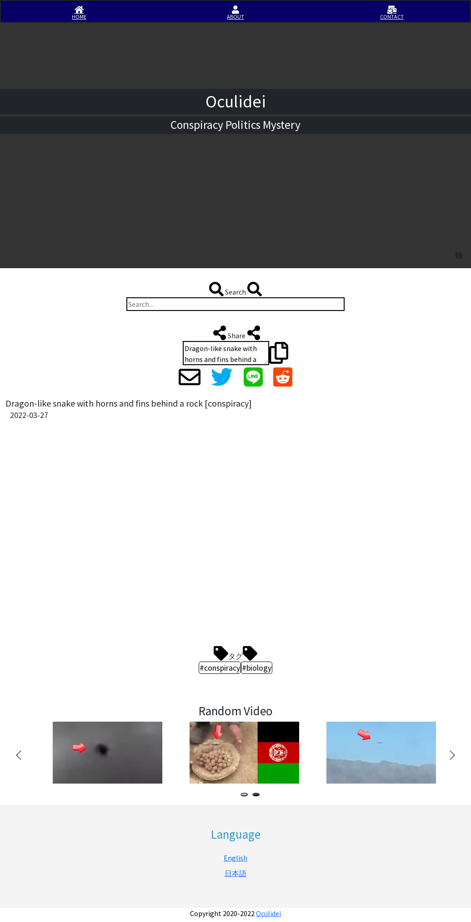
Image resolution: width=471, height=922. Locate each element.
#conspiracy (220, 667)
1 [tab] (246, 795)
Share (236, 333)
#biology (256, 667)
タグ (235, 653)
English (235, 857)
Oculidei (268, 913)
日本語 (235, 873)
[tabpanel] (106, 753)
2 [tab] (258, 795)
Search (235, 289)
